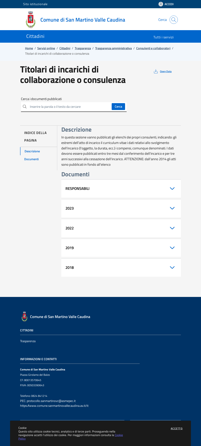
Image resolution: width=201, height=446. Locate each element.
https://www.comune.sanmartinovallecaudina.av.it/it (54, 405)
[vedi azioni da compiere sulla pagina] (162, 71)
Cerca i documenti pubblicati (41, 99)
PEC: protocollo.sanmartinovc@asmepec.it (48, 401)
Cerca (118, 106)
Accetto (177, 428)
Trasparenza (28, 341)
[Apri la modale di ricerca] (174, 20)
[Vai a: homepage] (76, 19)
